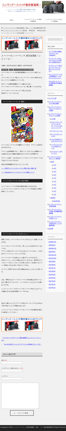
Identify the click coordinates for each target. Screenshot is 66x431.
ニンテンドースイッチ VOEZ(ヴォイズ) (56, 146)
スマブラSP (52, 98)
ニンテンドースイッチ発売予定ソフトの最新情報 (55, 223)
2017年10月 (52, 258)
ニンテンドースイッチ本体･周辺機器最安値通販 (55, 211)
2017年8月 (52, 265)
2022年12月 (52, 248)
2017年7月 (52, 268)
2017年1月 (52, 287)
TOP (24, 28)
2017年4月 (52, 278)
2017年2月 (52, 284)
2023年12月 (52, 242)
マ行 (54, 184)
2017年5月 (52, 274)
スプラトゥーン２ (56, 131)
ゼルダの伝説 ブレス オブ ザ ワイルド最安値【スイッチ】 (22, 344)
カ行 (54, 168)
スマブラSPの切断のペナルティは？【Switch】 (55, 53)
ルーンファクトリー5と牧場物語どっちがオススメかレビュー (55, 76)
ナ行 (54, 178)
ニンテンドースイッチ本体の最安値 (32, 20)
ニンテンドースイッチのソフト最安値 (54, 20)
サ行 (11, 69)
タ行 (54, 175)
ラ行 (54, 191)
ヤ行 (54, 188)
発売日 (53, 198)
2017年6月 (52, 271)
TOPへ (12, 20)
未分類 (51, 228)
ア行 (54, 165)
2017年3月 (4, 69)
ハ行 (54, 181)
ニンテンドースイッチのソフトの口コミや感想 (55, 108)
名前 (52, 162)
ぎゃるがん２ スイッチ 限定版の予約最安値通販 (55, 83)
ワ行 (54, 194)
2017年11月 (52, 255)
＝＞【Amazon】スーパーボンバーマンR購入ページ (17, 172)
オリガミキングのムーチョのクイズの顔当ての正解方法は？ (55, 60)
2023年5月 (52, 245)
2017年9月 (52, 261)
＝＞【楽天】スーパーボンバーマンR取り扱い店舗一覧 (18, 168)
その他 (53, 119)
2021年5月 (52, 251)
